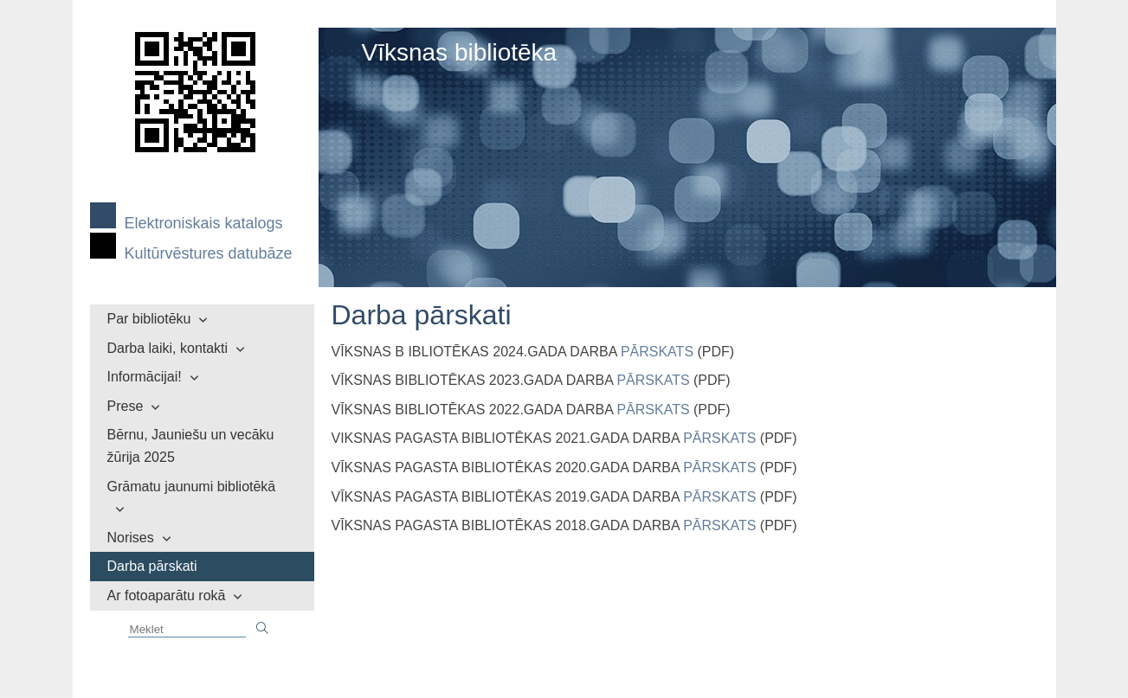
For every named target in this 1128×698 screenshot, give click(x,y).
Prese (125, 406)
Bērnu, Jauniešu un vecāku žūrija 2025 (190, 445)
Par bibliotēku (149, 318)
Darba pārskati (152, 566)
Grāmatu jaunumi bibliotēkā (191, 486)
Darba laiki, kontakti (168, 348)
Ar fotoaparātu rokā (166, 595)
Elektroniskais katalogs (204, 223)
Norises (130, 537)
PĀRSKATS (657, 351)
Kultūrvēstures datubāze (209, 253)
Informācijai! (144, 376)
